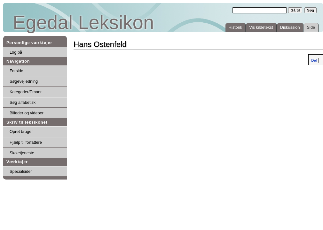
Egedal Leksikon (83, 22)
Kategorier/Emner (26, 91)
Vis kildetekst (261, 27)
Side (311, 27)
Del (313, 60)
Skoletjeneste (22, 152)
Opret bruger (21, 131)
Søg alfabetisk (22, 102)
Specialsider (21, 171)
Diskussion (290, 27)
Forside (16, 70)
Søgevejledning (24, 81)
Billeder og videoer (26, 113)
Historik (235, 27)
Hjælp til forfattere (26, 142)
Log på (16, 52)
